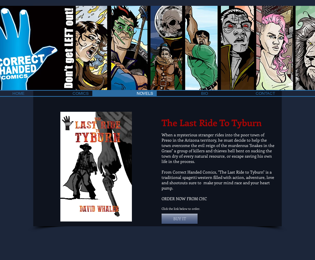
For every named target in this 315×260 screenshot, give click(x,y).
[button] (180, 219)
